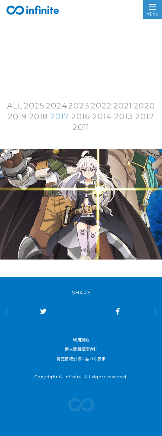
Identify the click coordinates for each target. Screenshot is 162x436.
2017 (59, 116)
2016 (80, 116)
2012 (144, 116)
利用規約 (81, 340)
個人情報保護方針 (81, 349)
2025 (34, 106)
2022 (101, 106)
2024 (56, 106)
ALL (14, 106)
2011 (81, 127)
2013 (123, 116)
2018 (38, 116)
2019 (17, 116)
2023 (78, 106)
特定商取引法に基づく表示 (81, 359)
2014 (102, 116)
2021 (122, 106)
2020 (144, 106)
